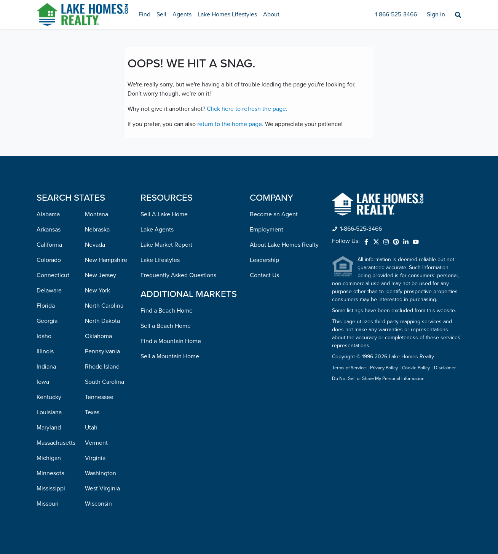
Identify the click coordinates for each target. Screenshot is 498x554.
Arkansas (49, 229)
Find (144, 14)
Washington (100, 473)
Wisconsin (98, 504)
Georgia (47, 321)
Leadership (264, 260)
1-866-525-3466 (396, 14)
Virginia (95, 458)
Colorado (49, 260)
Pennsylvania (102, 351)
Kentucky (49, 397)
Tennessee (99, 397)
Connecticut (53, 275)
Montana (96, 214)
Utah (91, 427)
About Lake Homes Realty (284, 245)
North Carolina (104, 306)
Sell (161, 14)
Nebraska (97, 229)
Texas (92, 412)
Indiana (46, 366)
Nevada (95, 245)
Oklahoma (98, 336)
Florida (46, 306)
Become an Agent (274, 214)
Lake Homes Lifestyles (227, 14)
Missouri (48, 504)
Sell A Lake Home (164, 214)
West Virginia (102, 488)
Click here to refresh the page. (247, 109)
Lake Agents (157, 229)
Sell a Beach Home (165, 326)
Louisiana (49, 412)
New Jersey (100, 275)
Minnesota (50, 473)
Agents (182, 14)
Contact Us (264, 275)
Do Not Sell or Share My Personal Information (378, 379)
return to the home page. (230, 124)
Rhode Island (102, 366)
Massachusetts (56, 443)
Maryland (49, 427)
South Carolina (104, 382)
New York (97, 290)
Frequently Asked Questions (178, 275)
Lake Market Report (166, 245)
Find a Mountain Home (170, 341)
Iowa (43, 382)
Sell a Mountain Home (169, 356)
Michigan (49, 458)
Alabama (48, 214)
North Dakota (102, 321)
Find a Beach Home (166, 311)
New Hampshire (106, 260)
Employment (266, 229)
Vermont (96, 443)
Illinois (45, 351)
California (49, 245)
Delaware (49, 290)
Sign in (436, 14)
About (271, 14)
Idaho (44, 336)
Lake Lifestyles (160, 260)
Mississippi (51, 488)
